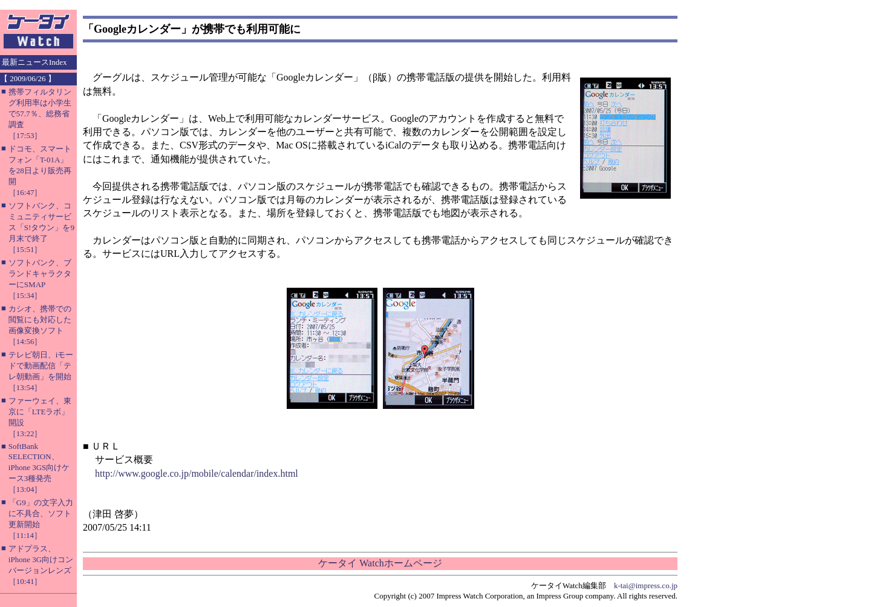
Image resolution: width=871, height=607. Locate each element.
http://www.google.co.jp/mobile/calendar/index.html (196, 473)
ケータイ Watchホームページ (380, 563)
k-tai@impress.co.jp (645, 585)
